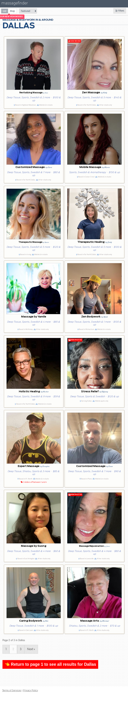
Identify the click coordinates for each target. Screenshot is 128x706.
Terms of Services (11, 690)
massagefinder (14, 3)
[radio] (4, 11)
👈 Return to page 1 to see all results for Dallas (50, 664)
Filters (119, 10)
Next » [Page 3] (31, 649)
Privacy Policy (30, 690)
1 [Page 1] (6, 649)
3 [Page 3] (20, 649)
